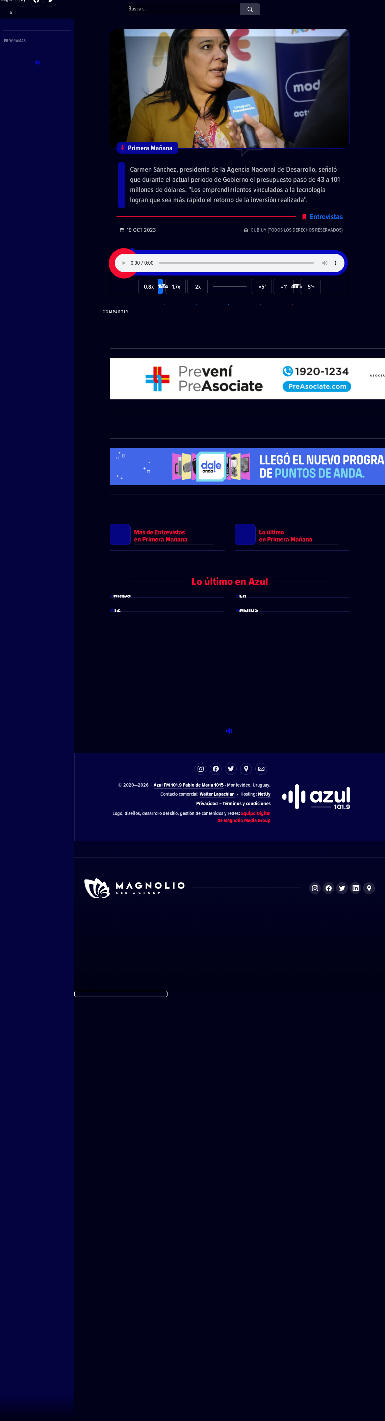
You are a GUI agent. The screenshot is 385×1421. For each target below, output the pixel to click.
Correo (261, 1192)
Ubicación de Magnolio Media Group (369, 1311)
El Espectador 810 (189, 1352)
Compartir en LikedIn (275, 355)
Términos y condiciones (247, 1226)
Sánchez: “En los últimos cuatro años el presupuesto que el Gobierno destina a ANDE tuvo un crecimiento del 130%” (226, 180)
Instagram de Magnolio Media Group (315, 1311)
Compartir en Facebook (211, 355)
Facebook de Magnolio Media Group (328, 1311)
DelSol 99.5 (152, 1352)
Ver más (167, 731)
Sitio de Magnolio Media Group (135, 1311)
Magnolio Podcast (303, 1352)
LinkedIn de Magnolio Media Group (355, 1311)
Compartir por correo (307, 355)
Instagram (200, 1192)
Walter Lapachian (217, 1217)
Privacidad (207, 1226)
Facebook (216, 1192)
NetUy (264, 1217)
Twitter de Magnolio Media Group (342, 1311)
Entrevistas (326, 260)
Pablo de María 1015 (203, 1208)
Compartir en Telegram (179, 355)
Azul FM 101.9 (168, 1208)
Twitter (231, 1192)
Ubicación (246, 1192)
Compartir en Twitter (243, 355)
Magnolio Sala (266, 1352)
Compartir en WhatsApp (147, 355)
